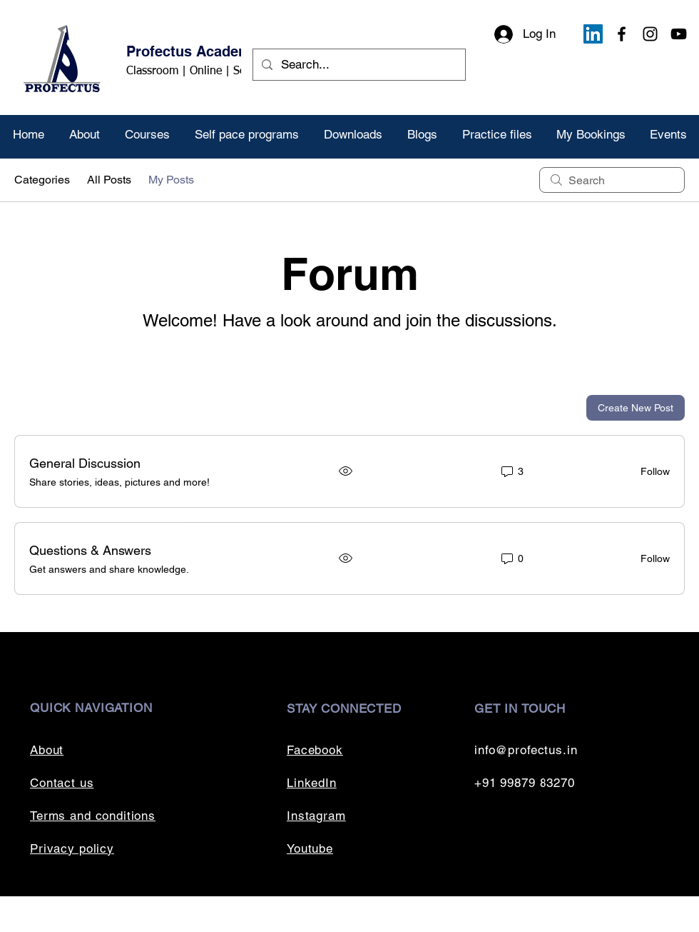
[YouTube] (678, 34)
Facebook (315, 750)
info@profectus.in (525, 750)
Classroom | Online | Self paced (205, 71)
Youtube (310, 848)
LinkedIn (312, 783)
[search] (612, 180)
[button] (147, 134)
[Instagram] (650, 34)
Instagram (316, 815)
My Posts (171, 179)
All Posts (109, 179)
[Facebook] (621, 34)
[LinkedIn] (593, 34)
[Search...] (358, 64)
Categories (42, 179)
